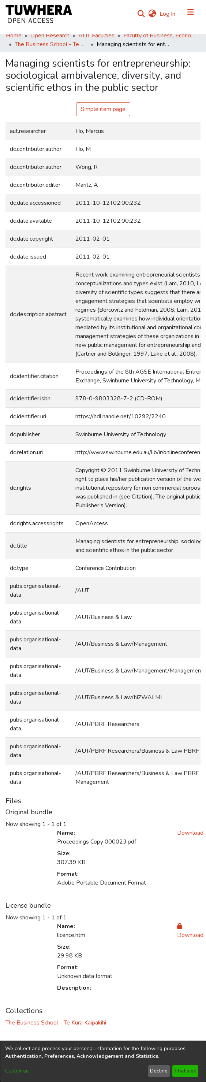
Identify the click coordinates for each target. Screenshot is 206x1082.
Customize (17, 1070)
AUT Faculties (96, 36)
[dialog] (103, 1061)
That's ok (185, 1070)
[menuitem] (152, 14)
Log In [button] (168, 14)
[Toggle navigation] (191, 14)
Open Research (50, 36)
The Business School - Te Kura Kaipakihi (51, 44)
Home (14, 36)
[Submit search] (141, 14)
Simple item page (103, 109)
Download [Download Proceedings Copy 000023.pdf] (190, 833)
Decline (159, 1070)
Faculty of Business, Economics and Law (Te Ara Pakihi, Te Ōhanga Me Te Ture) (159, 36)
